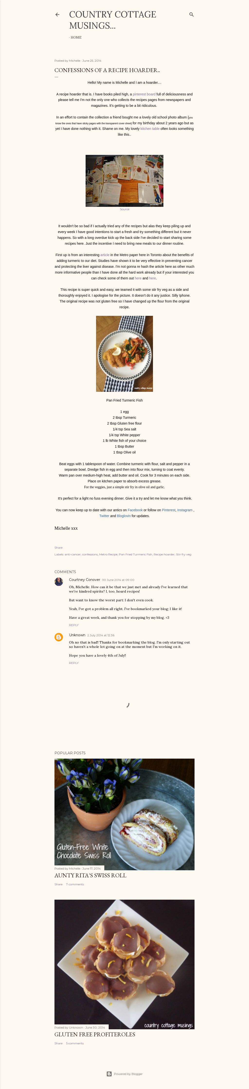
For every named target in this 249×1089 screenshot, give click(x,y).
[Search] (192, 13)
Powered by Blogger (124, 1074)
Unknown (77, 635)
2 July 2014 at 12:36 (100, 635)
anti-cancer (73, 554)
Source (124, 209)
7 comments (75, 884)
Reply (74, 625)
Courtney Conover (84, 580)
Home (76, 37)
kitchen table (150, 129)
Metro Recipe (108, 554)
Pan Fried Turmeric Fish (135, 554)
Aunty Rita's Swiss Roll (90, 875)
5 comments (75, 1043)
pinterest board (144, 94)
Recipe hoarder (164, 554)
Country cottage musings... (112, 20)
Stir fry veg (183, 554)
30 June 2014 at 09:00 (118, 580)
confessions (90, 554)
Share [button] (58, 547)
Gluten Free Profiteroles (94, 1034)
